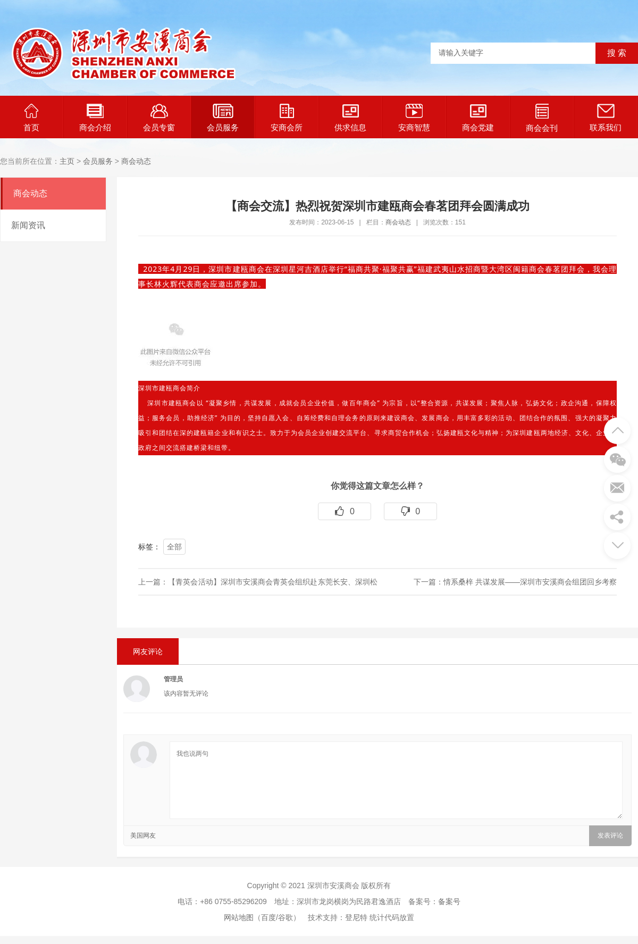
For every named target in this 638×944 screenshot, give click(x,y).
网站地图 (239, 917)
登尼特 (356, 917)
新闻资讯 (28, 225)
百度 (268, 917)
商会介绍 (95, 118)
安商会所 (287, 118)
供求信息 (350, 118)
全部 (174, 546)
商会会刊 (542, 118)
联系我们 (606, 118)
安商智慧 (414, 118)
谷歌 (285, 917)
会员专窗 (159, 118)
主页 (67, 161)
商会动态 (136, 161)
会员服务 (223, 118)
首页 (31, 118)
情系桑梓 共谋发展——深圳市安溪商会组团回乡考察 (530, 582)
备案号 (449, 901)
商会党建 (478, 118)
